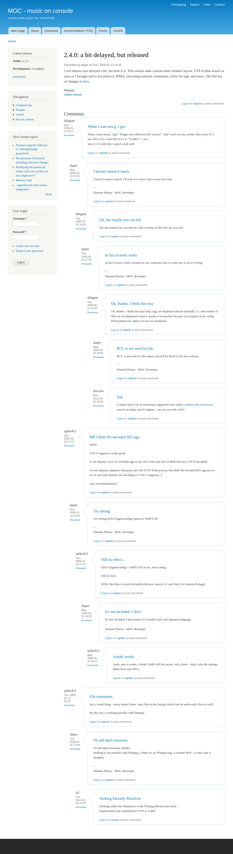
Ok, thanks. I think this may (132, 303)
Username (20, 218)
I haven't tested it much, (111, 171)
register (197, 103)
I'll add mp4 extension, (110, 740)
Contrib (118, 30)
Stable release (73, 94)
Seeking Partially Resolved (120, 798)
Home (12, 41)
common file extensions (198, 404)
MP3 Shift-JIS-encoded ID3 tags (115, 437)
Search (194, 4)
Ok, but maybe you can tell (120, 220)
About (35, 30)
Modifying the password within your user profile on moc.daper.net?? (32, 171)
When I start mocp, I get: (107, 126)
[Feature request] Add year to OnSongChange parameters (32, 149)
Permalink (69, 135)
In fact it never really (121, 255)
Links (206, 4)
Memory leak (24, 180)
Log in (185, 103)
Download (51, 30)
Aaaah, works (123, 656)
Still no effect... (113, 559)
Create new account (27, 246)
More (49, 194)
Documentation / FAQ (78, 30)
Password (19, 232)
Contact (219, 4)
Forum (103, 30)
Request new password (29, 250)
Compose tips (24, 105)
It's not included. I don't (123, 611)
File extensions (101, 696)
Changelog (178, 4)
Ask (120, 397)
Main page (18, 30)
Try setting (101, 511)
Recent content (25, 119)
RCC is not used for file (135, 348)
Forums (20, 110)
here (86, 81)
